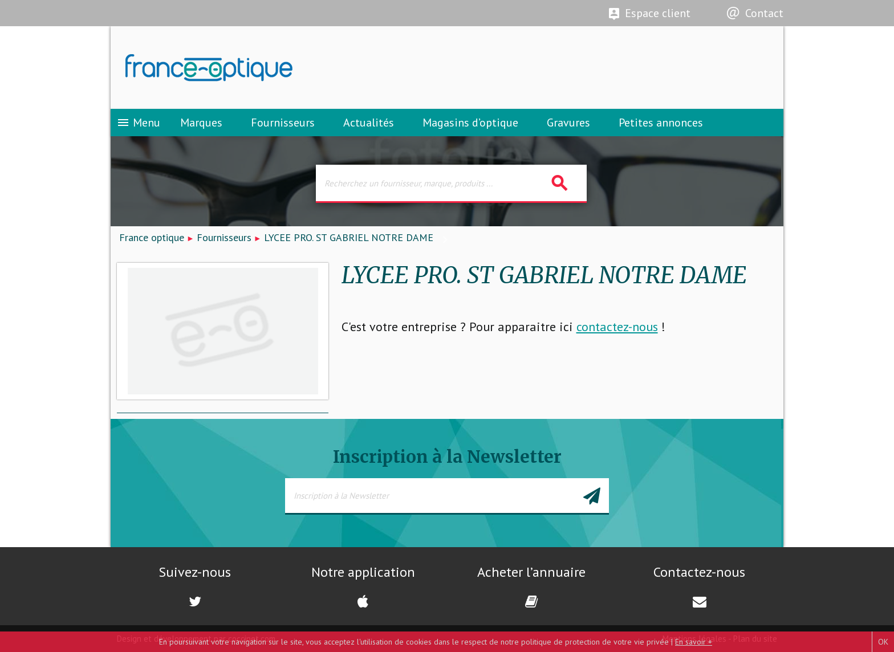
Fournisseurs (283, 122)
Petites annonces (661, 122)
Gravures (568, 122)
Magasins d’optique (470, 122)
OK (883, 642)
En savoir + (693, 642)
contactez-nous (617, 327)
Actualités (368, 122)
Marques (201, 122)
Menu (138, 122)
